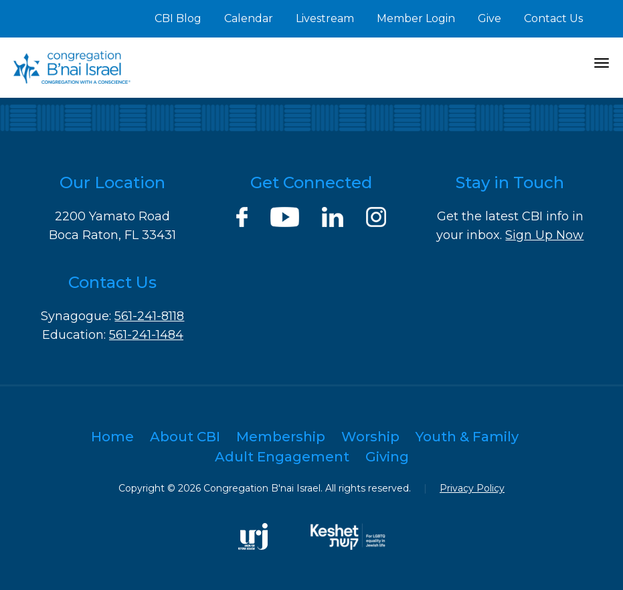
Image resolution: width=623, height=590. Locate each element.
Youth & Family (467, 437)
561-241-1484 (146, 334)
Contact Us (553, 18)
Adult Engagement (282, 457)
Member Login (416, 18)
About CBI (185, 437)
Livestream (325, 18)
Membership (280, 437)
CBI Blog (178, 18)
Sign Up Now (544, 235)
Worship (370, 437)
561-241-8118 (149, 316)
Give (489, 18)
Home (112, 437)
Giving (387, 457)
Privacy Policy (472, 488)
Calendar (248, 18)
